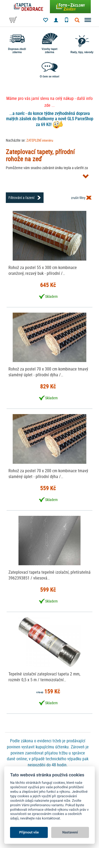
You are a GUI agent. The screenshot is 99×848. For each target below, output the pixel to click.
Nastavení (70, 832)
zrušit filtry (78, 197)
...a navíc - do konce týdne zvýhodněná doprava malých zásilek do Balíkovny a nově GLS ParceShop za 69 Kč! (49, 118)
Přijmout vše (29, 832)
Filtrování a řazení (21, 197)
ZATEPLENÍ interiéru (39, 140)
